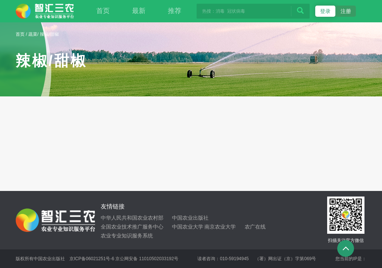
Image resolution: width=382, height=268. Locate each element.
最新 (138, 11)
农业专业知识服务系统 (127, 236)
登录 (325, 11)
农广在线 (255, 227)
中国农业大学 (187, 227)
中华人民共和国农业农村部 (132, 218)
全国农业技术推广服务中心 (132, 227)
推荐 (174, 11)
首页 (103, 11)
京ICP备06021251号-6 (91, 258)
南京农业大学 (220, 227)
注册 (346, 11)
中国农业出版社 (190, 218)
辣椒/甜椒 (49, 34)
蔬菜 (32, 34)
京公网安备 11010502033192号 (146, 258)
